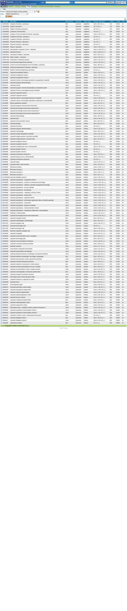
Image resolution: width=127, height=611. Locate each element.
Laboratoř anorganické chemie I (19, 72)
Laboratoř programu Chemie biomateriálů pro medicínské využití (28, 88)
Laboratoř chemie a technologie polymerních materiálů (25, 98)
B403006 (5, 151)
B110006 (5, 95)
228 (111, 54)
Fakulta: (3, 11)
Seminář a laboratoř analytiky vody (20, 231)
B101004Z (6, 75)
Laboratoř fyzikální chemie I (18, 149)
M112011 (5, 205)
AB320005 (6, 31)
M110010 (5, 195)
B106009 (5, 88)
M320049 (5, 256)
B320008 (5, 128)
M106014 (5, 190)
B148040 (5, 111)
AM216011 (6, 54)
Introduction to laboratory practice (19, 59)
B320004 (5, 123)
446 (111, 315)
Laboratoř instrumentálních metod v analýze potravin (25, 269)
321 (111, 282)
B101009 (5, 82)
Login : (43, 2)
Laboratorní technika (16, 323)
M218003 (5, 231)
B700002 (5, 167)
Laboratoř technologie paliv (18, 238)
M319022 (5, 246)
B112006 (5, 98)
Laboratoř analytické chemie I (18, 141)
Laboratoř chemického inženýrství (19, 159)
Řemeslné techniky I (16, 167)
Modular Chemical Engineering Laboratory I (22, 70)
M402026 (5, 289)
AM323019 (6, 65)
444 (111, 47)
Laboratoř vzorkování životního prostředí (21, 243)
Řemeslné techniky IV (16, 174)
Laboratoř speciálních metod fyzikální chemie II (23, 312)
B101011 (5, 85)
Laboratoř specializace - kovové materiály (22, 187)
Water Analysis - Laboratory (18, 57)
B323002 (5, 136)
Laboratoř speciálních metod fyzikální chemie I (23, 310)
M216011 (5, 218)
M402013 (5, 287)
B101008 (5, 80)
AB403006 (6, 44)
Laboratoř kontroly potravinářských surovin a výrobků (25, 266)
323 (111, 34)
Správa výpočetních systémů (18, 103)
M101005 (5, 180)
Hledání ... (11, 6)
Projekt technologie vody (17, 228)
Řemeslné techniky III (16, 172)
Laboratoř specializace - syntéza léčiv (21, 195)
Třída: (2, 14)
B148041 (5, 113)
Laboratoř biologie (15, 123)
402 (111, 36)
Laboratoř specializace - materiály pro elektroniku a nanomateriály (29, 210)
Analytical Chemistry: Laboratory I (19, 36)
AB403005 (6, 42)
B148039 (5, 108)
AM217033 (6, 59)
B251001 (5, 118)
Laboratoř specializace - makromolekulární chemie (24, 208)
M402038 (5, 295)
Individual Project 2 (15, 52)
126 (111, 100)
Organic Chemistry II (16, 26)
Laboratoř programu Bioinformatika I (20, 82)
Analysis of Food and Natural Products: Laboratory (24, 34)
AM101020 (6, 49)
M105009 (5, 182)
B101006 (5, 77)
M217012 (5, 223)
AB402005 (6, 36)
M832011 (5, 318)
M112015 (5, 208)
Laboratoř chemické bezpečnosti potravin (22, 261)
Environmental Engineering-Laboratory (21, 62)
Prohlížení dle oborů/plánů (46, 6)
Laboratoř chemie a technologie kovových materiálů (25, 90)
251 (111, 62)
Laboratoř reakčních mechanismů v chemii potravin (24, 264)
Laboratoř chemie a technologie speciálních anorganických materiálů (29, 80)
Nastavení (57, 6)
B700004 (5, 172)
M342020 (5, 277)
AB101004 (6, 24)
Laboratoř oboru (14, 282)
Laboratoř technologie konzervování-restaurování (24, 215)
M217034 (5, 228)
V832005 (5, 323)
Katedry (23, 6)
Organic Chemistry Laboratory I (19, 29)
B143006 (5, 103)
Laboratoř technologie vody (18, 226)
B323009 (5, 139)
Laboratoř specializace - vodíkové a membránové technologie (27, 182)
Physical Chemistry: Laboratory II (19, 44)
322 (111, 284)
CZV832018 (6, 177)
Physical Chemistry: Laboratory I (19, 42)
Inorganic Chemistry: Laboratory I (19, 24)
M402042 (5, 305)
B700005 (5, 174)
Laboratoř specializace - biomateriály (20, 190)
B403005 (5, 149)
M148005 (5, 215)
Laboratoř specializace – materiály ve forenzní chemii (25, 192)
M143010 (5, 213)
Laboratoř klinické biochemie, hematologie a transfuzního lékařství (29, 254)
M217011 (5, 220)
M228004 (5, 238)
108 (111, 192)
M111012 (5, 200)
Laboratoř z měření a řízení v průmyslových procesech (25, 315)
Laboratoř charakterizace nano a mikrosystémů (23, 146)
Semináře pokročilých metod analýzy (20, 287)
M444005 (5, 315)
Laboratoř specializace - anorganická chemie (23, 180)
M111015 (5, 203)
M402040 (5, 300)
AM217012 (6, 57)
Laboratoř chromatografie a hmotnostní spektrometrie (25, 272)
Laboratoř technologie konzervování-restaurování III (25, 113)
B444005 (5, 162)
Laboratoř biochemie (16, 126)
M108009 (5, 192)
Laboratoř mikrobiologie (17, 131)
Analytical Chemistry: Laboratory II (20, 39)
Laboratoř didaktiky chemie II (18, 177)
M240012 (5, 243)
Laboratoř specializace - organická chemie (22, 197)
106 (111, 85)
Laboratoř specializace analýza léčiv (20, 289)
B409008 (5, 157)
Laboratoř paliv (14, 118)
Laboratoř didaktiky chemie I (18, 318)
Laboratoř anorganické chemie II (19, 77)
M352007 (5, 284)
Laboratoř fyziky (14, 162)
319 (111, 246)
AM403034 (6, 67)
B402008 (5, 146)
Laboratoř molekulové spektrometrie (20, 300)
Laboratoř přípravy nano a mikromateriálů (22, 157)
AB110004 (6, 26)
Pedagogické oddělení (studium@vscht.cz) (17, 325)
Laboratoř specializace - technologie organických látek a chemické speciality (32, 200)
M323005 (5, 264)
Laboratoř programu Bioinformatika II (20, 128)
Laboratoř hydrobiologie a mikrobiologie (21, 220)
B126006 (5, 100)
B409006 (5, 154)
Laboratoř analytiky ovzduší (18, 218)
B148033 (5, 105)
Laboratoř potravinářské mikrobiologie (21, 251)
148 (111, 105)
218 (111, 231)
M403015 (5, 312)
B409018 (5, 159)
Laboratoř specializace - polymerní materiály (22, 205)
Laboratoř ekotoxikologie (17, 116)
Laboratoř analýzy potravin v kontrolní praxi (22, 139)
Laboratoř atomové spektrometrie (19, 292)
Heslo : (72, 2)
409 (111, 70)
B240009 (5, 116)
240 (111, 116)
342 (111, 274)
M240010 (5, 241)
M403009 (5, 310)
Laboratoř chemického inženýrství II (20, 154)
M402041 (5, 302)
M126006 (5, 210)
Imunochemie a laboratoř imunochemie (21, 249)
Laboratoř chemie (15, 85)
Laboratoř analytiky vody (17, 223)
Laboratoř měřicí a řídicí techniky (19, 164)
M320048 (5, 254)
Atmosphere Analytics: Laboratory (19, 54)
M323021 (5, 269)
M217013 (5, 226)
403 (111, 42)
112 (111, 98)
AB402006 (6, 39)
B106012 (5, 90)
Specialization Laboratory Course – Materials (23, 49)
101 (111, 24)
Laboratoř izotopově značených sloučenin (22, 274)
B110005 (5, 93)
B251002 (5, 121)
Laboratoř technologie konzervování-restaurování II (24, 111)
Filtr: (4, 9)
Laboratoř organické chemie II (18, 95)
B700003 (5, 169)
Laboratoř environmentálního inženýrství (21, 241)
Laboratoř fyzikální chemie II (18, 151)
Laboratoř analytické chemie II (18, 144)
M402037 (5, 292)
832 (111, 177)
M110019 (5, 197)
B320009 (5, 131)
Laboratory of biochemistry (17, 31)
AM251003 (6, 62)
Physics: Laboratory (15, 47)
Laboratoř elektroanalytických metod (20, 295)
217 (111, 57)
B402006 (5, 144)
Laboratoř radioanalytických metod (20, 302)
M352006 (5, 282)
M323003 (5, 261)
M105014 (5, 185)
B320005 (5, 126)
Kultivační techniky (15, 246)
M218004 (5, 233)
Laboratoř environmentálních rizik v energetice (23, 236)
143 (111, 103)
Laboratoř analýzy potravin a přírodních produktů (24, 136)
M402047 (5, 307)
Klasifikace (34, 6)
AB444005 (6, 47)
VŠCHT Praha (63, 328)
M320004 (5, 249)
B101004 (5, 72)
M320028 (5, 251)
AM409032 (6, 70)
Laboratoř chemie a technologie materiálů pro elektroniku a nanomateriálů (31, 100)
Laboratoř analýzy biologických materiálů (21, 134)
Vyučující (17, 6)
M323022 (5, 272)
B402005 (5, 141)
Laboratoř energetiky (16, 233)
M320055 (5, 259)
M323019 (5, 266)
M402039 (5, 297)
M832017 (5, 320)
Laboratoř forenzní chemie (17, 297)
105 (111, 52)
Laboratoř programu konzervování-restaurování (23, 105)
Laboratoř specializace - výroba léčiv (20, 203)
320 (111, 31)
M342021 (5, 279)
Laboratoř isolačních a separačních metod (22, 279)
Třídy (28, 6)
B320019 (5, 134)
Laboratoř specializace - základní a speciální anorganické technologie (30, 185)
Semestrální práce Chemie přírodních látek (22, 277)
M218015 (5, 236)
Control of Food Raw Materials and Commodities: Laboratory (27, 65)
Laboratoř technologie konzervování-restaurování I (24, 108)
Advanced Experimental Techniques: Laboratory (23, 67)
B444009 (5, 164)
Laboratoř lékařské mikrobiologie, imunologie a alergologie (26, 256)
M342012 (5, 274)
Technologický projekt (16, 284)
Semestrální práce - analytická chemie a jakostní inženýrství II (27, 307)
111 (111, 200)
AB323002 (6, 34)
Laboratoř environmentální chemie (20, 121)
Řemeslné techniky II (16, 169)
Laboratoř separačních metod (18, 305)
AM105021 (6, 52)
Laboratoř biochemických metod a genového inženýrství (26, 259)
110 (111, 26)
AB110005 (6, 29)
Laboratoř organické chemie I (18, 93)
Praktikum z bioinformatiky (17, 213)
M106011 (5, 187)
